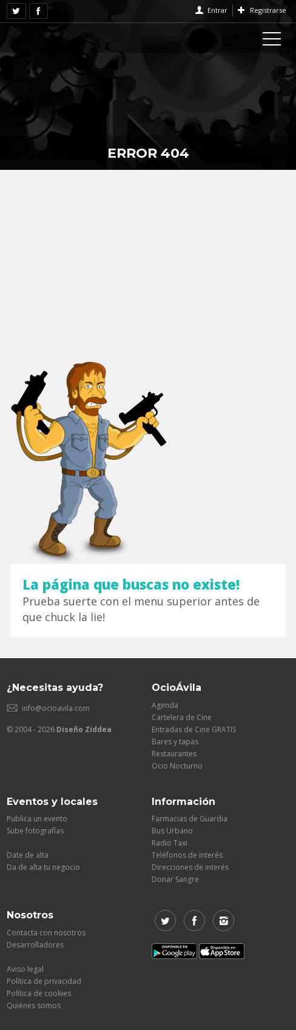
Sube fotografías (35, 831)
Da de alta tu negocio (43, 867)
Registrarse (268, 10)
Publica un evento (37, 818)
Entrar (217, 10)
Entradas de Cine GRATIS (194, 729)
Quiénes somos (34, 1005)
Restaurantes (174, 754)
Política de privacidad (44, 981)
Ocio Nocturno (177, 766)
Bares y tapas (175, 741)
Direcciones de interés (190, 867)
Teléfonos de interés (187, 855)
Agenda (165, 705)
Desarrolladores (35, 945)
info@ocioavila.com (56, 708)
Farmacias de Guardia (189, 818)
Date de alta (28, 855)
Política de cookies (39, 993)
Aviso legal (25, 969)
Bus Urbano (172, 831)
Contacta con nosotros (46, 932)
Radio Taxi (169, 843)
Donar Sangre (175, 879)
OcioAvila (55, 36)
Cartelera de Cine (182, 717)
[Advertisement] (148, 261)
